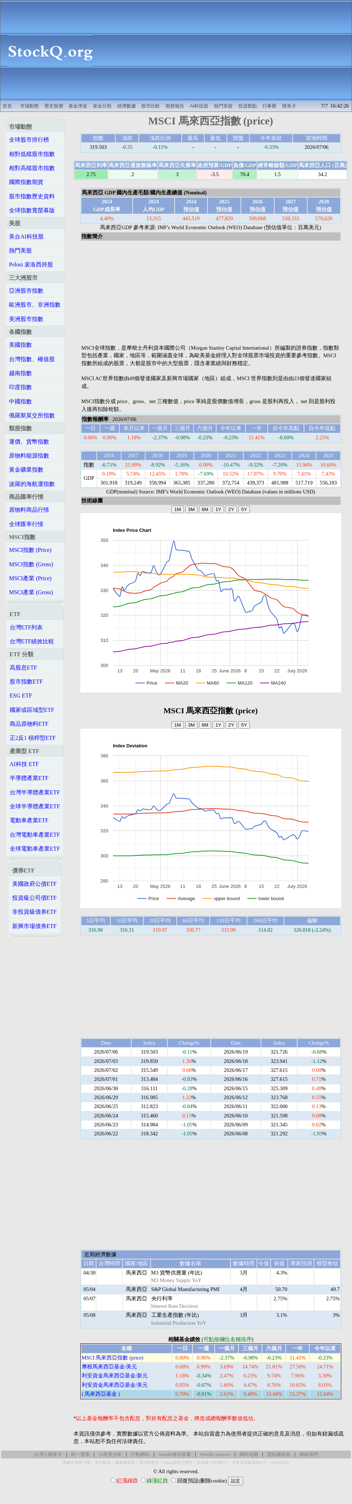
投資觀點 (247, 106)
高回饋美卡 (149, 1463)
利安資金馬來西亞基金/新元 (115, 1375)
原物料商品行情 (29, 510)
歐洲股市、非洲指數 (35, 305)
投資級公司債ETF (34, 898)
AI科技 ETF (24, 764)
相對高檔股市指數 (32, 168)
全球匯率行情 (26, 524)
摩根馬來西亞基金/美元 (109, 1367)
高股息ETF (23, 667)
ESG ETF (21, 695)
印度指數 (20, 387)
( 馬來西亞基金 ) (101, 1394)
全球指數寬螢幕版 (32, 210)
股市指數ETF (26, 681)
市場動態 (29, 106)
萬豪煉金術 (125, 1463)
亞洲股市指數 (26, 291)
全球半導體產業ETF (35, 806)
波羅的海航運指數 (32, 484)
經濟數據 (126, 106)
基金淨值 (77, 106)
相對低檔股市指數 (32, 154)
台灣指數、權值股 (32, 359)
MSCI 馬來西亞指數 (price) (112, 1358)
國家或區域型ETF (32, 710)
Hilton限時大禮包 (177, 1463)
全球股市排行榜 (29, 140)
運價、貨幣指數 (29, 442)
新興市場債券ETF (34, 926)
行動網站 (140, 1454)
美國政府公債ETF (34, 884)
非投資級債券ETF (34, 912)
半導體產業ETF (29, 778)
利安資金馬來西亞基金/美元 (115, 1385)
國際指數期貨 (26, 182)
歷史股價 (53, 106)
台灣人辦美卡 (48, 1454)
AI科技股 (199, 106)
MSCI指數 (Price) (30, 550)
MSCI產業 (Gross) (31, 592)
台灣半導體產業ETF (35, 792)
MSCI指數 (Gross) (31, 564)
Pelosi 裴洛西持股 (31, 264)
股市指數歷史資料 (32, 196)
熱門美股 (223, 106)
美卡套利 (102, 1463)
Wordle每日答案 (174, 1454)
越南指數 (20, 373)
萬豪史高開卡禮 (76, 1463)
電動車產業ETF (29, 820)
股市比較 (150, 106)
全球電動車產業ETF (35, 849)
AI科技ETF (280, 1463)
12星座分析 (110, 1454)
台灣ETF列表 (26, 627)
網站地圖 (248, 1454)
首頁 (7, 106)
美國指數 (20, 345)
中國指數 (20, 401)
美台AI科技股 (26, 236)
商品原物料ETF (29, 724)
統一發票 (80, 1454)
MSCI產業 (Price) (30, 578)
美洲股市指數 (26, 319)
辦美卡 (289, 106)
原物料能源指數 (29, 456)
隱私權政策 (278, 1454)
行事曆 (269, 106)
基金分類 (102, 106)
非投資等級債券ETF (249, 1463)
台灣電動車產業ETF (35, 835)
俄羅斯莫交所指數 (32, 415)
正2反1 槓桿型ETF (33, 738)
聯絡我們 (308, 1454)
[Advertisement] (226, 50)
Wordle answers (215, 1454)
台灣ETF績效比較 (32, 641)
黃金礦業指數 (26, 470)
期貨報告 (175, 106)
